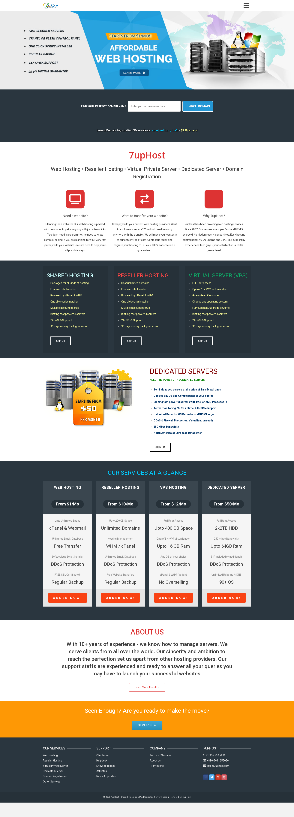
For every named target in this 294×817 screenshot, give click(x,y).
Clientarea (102, 755)
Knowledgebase (105, 765)
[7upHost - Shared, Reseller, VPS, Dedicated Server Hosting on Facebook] (205, 777)
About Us (155, 760)
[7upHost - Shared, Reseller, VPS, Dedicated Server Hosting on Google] (218, 777)
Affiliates (101, 771)
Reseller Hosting (52, 760)
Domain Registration (55, 776)
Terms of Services (160, 755)
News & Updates (106, 776)
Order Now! (67, 598)
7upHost (187, 797)
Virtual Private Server (55, 765)
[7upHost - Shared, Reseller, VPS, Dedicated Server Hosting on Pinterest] (224, 777)
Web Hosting (50, 755)
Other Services (51, 781)
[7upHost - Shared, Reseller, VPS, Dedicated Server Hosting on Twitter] (211, 777)
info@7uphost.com (216, 765)
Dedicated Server (53, 771)
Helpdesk (101, 760)
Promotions (157, 765)
